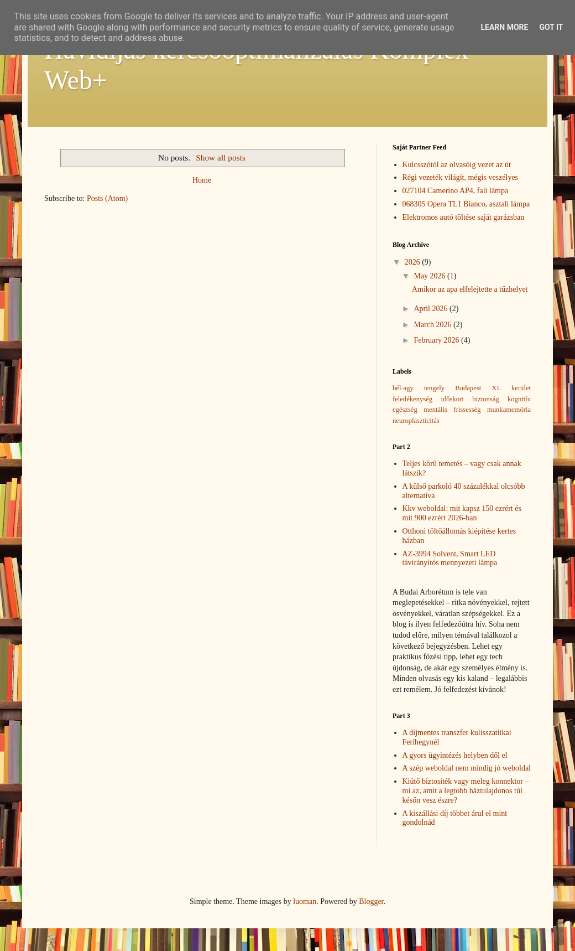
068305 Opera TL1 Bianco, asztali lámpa (466, 204)
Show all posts (220, 157)
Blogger (371, 901)
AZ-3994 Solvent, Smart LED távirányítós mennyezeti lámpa (450, 558)
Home (201, 180)
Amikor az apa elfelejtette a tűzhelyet (470, 289)
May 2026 (430, 276)
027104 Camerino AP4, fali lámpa (455, 191)
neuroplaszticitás (416, 421)
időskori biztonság (470, 399)
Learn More (504, 27)
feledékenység (412, 399)
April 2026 (431, 308)
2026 (413, 262)
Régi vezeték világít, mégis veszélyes (460, 177)
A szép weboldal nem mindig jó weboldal (466, 768)
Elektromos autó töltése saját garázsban (463, 217)
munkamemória (509, 410)
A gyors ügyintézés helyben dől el (455, 755)
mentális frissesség (452, 410)
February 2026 (437, 340)
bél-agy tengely (419, 388)
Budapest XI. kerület (493, 388)
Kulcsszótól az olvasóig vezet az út (456, 165)
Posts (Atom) (107, 198)
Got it (551, 27)
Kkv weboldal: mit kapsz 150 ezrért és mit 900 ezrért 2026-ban (461, 513)
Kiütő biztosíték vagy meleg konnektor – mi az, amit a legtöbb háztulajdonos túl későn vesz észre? (465, 790)
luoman (304, 901)
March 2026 (433, 325)
